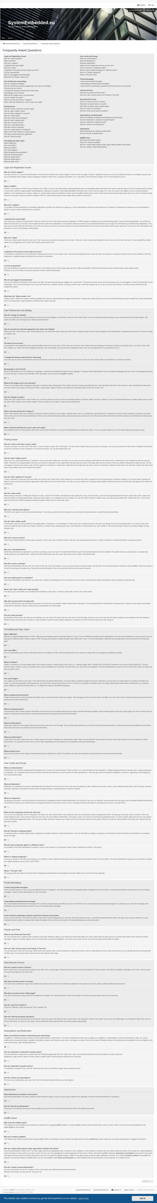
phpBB (63, 374)
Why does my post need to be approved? (18, 134)
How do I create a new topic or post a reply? (19, 109)
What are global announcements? (15, 152)
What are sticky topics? (12, 157)
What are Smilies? (10, 148)
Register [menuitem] (141, 5)
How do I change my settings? (14, 84)
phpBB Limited (61, 1125)
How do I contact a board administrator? (93, 147)
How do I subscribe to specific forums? (93, 122)
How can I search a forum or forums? (92, 102)
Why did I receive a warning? (14, 127)
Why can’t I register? (11, 63)
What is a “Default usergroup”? (90, 72)
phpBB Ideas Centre (96, 1139)
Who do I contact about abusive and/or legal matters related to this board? (105, 145)
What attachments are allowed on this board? (95, 131)
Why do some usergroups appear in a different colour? (98, 70)
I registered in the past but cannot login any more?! (21, 70)
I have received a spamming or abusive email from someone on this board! (105, 86)
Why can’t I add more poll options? (16, 118)
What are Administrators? (88, 59)
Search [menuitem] (10, 38)
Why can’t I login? (10, 68)
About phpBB (8, 1127)
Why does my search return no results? (93, 104)
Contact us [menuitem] (116, 1190)
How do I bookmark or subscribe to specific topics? (97, 120)
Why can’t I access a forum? (14, 123)
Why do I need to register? (13, 59)
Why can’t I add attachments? (14, 125)
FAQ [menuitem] (3, 38)
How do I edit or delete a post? (14, 111)
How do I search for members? (90, 108)
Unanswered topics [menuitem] (135, 10)
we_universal (10, 1192)
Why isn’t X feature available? (90, 142)
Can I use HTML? (10, 145)
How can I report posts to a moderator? (17, 129)
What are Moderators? (87, 61)
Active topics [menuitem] (150, 10)
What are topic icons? (11, 161)
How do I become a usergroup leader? (93, 68)
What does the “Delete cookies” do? (16, 77)
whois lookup (145, 1151)
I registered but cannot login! (14, 65)
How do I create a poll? (12, 116)
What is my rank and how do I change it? (18, 100)
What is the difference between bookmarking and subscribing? (101, 117)
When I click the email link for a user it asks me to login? (23, 102)
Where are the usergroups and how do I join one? (97, 65)
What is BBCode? (10, 143)
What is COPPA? (10, 61)
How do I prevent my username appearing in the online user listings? (27, 86)
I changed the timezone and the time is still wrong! (21, 91)
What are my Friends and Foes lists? (92, 93)
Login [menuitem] (151, 5)
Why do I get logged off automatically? (17, 75)
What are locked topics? (12, 159)
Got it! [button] (142, 1198)
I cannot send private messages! (91, 81)
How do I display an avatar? (13, 97)
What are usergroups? (87, 63)
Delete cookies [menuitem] (129, 1190)
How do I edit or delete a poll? (14, 120)
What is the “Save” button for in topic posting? (19, 132)
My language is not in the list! (14, 93)
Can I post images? (10, 150)
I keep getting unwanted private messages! (94, 84)
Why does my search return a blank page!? (94, 106)
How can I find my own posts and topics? (94, 111)
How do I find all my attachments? (91, 133)
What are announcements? (13, 155)
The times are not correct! (13, 88)
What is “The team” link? (88, 75)
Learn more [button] (83, 1198)
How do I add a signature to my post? (17, 113)
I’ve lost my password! (11, 72)
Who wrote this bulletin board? (90, 140)
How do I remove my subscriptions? (92, 124)
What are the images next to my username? (19, 95)
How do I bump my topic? (12, 136)
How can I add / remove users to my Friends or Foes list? (99, 95)
